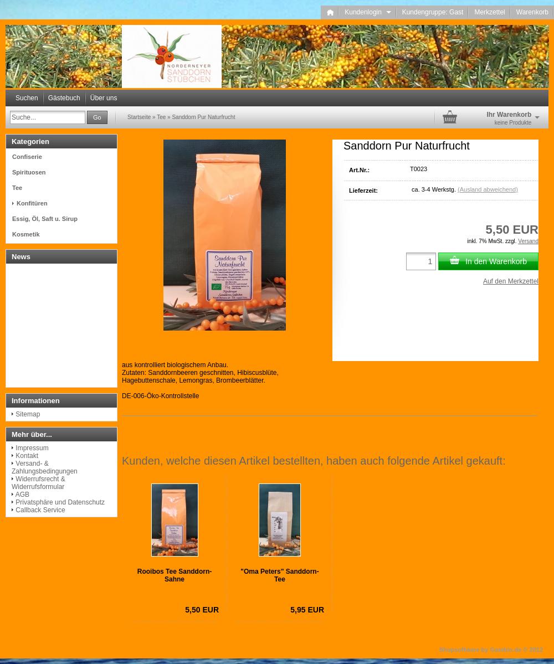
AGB (22, 494)
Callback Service (40, 510)
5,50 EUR (202, 609)
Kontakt (27, 456)
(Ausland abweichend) (488, 189)
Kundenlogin (368, 12)
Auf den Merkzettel (510, 281)
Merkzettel (489, 12)
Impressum (32, 448)
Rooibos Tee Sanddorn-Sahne (174, 575)
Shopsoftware (459, 649)
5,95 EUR (307, 609)
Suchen (27, 98)
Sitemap (28, 414)
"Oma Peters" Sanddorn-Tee (279, 575)
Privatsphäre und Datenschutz (60, 502)
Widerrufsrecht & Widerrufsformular (38, 483)
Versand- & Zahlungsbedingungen (45, 467)
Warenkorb (532, 12)
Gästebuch (64, 98)
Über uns (103, 98)
